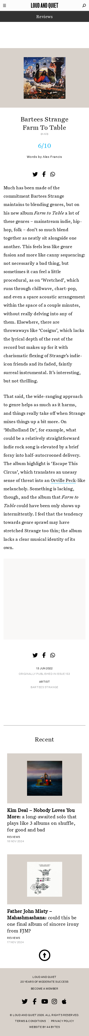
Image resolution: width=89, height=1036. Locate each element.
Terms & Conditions (30, 1021)
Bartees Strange (44, 687)
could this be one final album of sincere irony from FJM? (43, 921)
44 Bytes (53, 1027)
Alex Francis (52, 157)
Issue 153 (63, 674)
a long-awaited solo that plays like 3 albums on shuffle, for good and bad (42, 820)
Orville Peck (63, 480)
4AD (44, 134)
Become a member (44, 989)
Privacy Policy (62, 1021)
